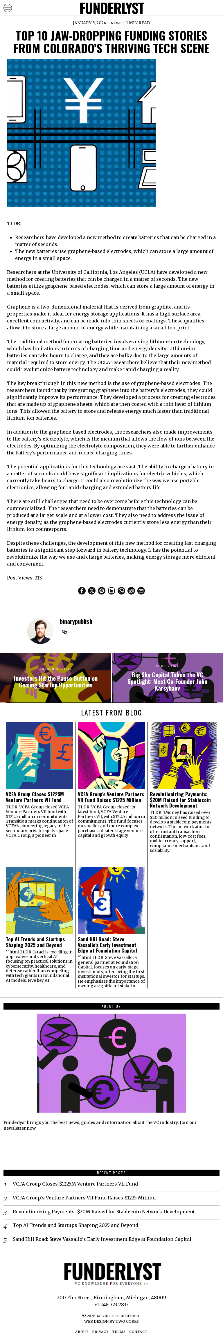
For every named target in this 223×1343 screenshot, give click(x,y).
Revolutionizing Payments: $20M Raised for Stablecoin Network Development (180, 799)
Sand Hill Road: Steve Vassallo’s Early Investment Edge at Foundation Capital (107, 944)
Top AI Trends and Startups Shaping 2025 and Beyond (35, 942)
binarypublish (76, 621)
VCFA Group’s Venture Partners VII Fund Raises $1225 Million (111, 797)
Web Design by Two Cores (111, 1321)
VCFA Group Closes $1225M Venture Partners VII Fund (35, 797)
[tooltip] (82, 591)
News (116, 22)
